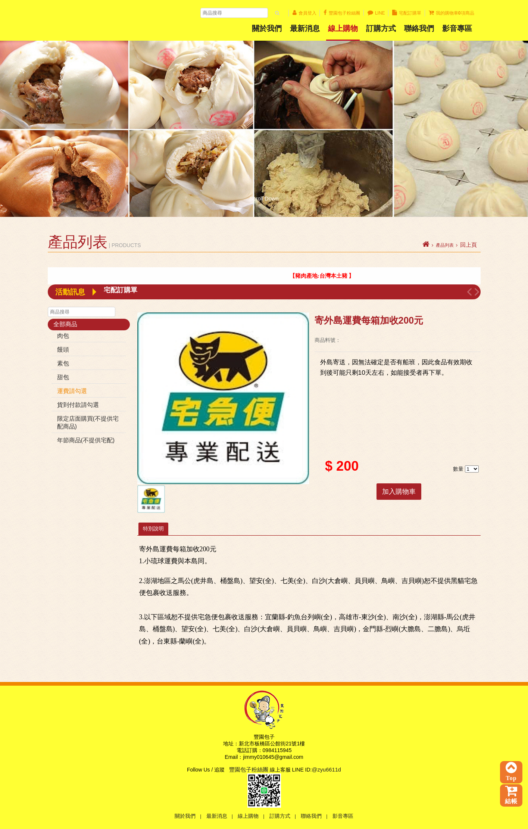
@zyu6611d (326, 770)
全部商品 (65, 324)
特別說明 (153, 529)
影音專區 (342, 816)
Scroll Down (263, 197)
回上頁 (468, 245)
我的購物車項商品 (451, 13)
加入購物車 (399, 491)
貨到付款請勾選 (78, 405)
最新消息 (305, 28)
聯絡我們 (419, 28)
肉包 (63, 336)
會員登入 (304, 13)
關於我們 (267, 28)
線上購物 (343, 28)
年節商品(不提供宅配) (86, 440)
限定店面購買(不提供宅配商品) (88, 422)
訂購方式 (381, 28)
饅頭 (63, 349)
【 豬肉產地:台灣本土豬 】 (327, 276)
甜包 (63, 377)
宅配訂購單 (406, 13)
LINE (376, 13)
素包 (63, 363)
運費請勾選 (72, 391)
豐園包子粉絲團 (342, 13)
